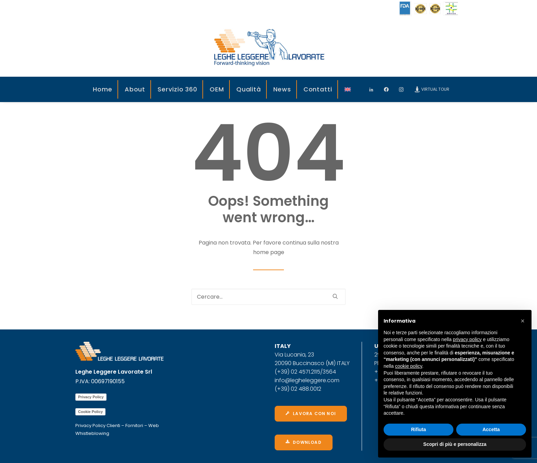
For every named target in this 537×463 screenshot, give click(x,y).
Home (102, 89)
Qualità (248, 89)
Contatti (317, 89)
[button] (522, 320)
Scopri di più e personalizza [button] (454, 444)
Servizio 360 (177, 89)
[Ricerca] (268, 297)
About (135, 89)
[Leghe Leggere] (268, 46)
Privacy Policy (91, 397)
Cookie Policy (90, 412)
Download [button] (304, 442)
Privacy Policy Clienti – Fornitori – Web (117, 425)
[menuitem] (103, 89)
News (282, 89)
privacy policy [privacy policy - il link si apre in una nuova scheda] (467, 339)
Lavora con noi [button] (311, 413)
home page (268, 252)
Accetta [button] (491, 429)
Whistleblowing (92, 433)
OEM (217, 89)
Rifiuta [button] (418, 429)
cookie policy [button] (408, 366)
